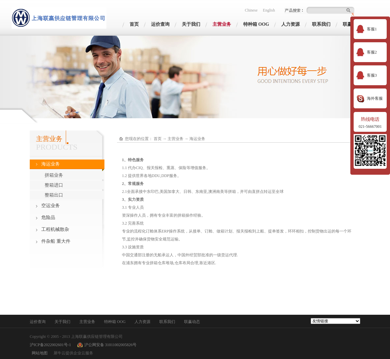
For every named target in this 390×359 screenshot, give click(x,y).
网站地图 (39, 353)
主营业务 (175, 138)
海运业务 (197, 138)
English (269, 10)
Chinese (251, 10)
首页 (134, 24)
